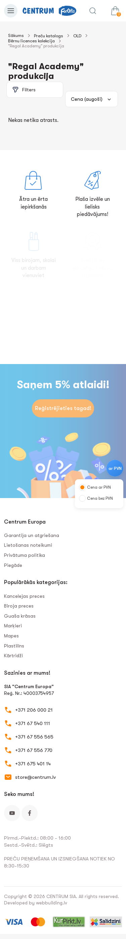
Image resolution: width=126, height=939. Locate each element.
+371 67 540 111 (32, 723)
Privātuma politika (24, 555)
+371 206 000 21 (34, 710)
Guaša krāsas (20, 616)
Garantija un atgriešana (31, 535)
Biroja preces (19, 606)
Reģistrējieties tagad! (63, 408)
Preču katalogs (48, 35)
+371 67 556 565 (34, 737)
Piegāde (13, 565)
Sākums (16, 35)
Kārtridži (13, 655)
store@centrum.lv (35, 777)
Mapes (11, 635)
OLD (77, 35)
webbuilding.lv (51, 902)
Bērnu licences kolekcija (31, 40)
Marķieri (13, 625)
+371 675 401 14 (33, 764)
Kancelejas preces (24, 596)
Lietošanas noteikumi (28, 545)
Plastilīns (14, 646)
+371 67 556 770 (33, 750)
